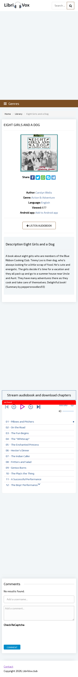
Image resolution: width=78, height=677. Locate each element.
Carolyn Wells (44, 192)
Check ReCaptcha (14, 624)
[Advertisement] (39, 346)
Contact (8, 666)
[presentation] (32, 634)
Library (18, 113)
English (45, 202)
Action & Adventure (43, 197)
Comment (12, 647)
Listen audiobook (39, 225)
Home (8, 113)
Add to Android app (46, 212)
